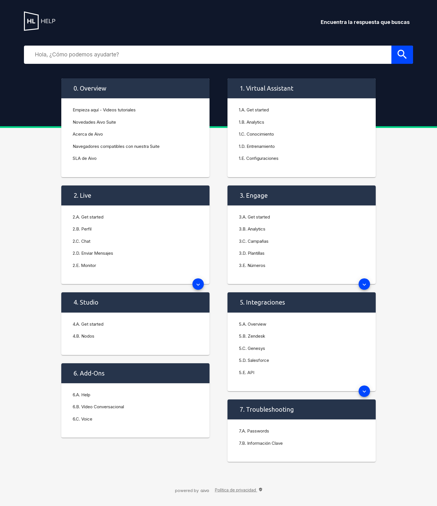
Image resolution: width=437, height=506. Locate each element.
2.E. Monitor (84, 265)
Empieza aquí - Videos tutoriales (104, 110)
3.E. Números (252, 265)
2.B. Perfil (82, 229)
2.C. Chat (81, 241)
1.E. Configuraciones (259, 158)
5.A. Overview (252, 324)
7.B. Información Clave (261, 443)
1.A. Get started (254, 110)
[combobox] (211, 54)
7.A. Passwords (254, 431)
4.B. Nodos (83, 336)
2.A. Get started (88, 217)
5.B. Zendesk (252, 336)
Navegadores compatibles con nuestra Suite (116, 146)
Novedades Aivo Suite (94, 122)
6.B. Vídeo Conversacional (98, 406)
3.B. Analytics (252, 229)
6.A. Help (81, 394)
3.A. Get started (254, 217)
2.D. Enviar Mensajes (93, 253)
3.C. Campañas (254, 241)
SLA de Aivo (85, 158)
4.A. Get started (88, 324)
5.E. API (246, 372)
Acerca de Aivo (88, 134)
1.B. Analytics (251, 122)
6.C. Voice (82, 419)
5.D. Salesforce (254, 360)
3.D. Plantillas (252, 253)
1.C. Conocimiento (256, 134)
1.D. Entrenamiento (257, 146)
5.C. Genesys (252, 348)
